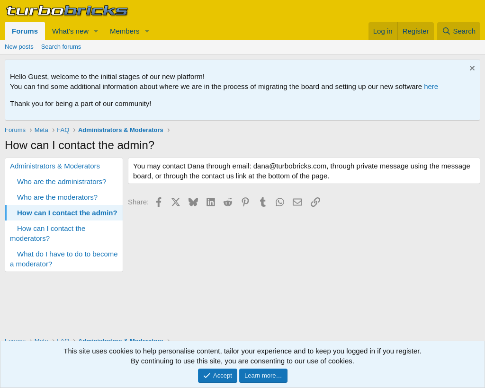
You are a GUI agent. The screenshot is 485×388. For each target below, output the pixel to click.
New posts (19, 46)
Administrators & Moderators (55, 166)
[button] (96, 31)
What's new (70, 31)
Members (125, 31)
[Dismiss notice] (471, 69)
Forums (25, 31)
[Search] (458, 31)
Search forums (61, 46)
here (431, 86)
